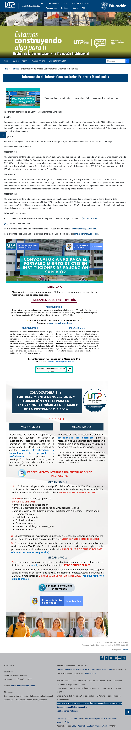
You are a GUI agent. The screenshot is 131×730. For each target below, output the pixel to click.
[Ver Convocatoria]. (90, 218)
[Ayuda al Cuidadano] (124, 658)
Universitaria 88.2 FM (57, 61)
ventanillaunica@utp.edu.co (110, 703)
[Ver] (6, 223)
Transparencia (51, 8)
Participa (64, 8)
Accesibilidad (54, 3)
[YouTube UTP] (111, 658)
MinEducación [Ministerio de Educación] (90, 673)
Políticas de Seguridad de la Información (100, 718)
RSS (83, 8)
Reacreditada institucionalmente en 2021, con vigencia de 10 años (85, 669)
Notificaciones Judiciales (67, 711)
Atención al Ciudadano (81, 3)
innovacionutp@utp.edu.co (86, 234)
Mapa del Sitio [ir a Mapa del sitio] (63, 722)
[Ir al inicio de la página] (127, 712)
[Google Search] (115, 61)
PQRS (66, 3)
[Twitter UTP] (106, 658)
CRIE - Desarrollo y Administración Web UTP (91, 726)
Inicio (43, 3)
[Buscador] (127, 61)
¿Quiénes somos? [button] (19, 61)
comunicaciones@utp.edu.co (23, 686)
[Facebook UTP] (102, 658)
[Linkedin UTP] (120, 658)
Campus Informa (38, 61)
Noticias (15, 69)
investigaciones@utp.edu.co (83, 229)
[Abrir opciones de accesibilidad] (3, 134)
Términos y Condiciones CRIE (69, 718)
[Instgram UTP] (115, 658)
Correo (75, 8)
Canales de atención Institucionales (72, 707)
